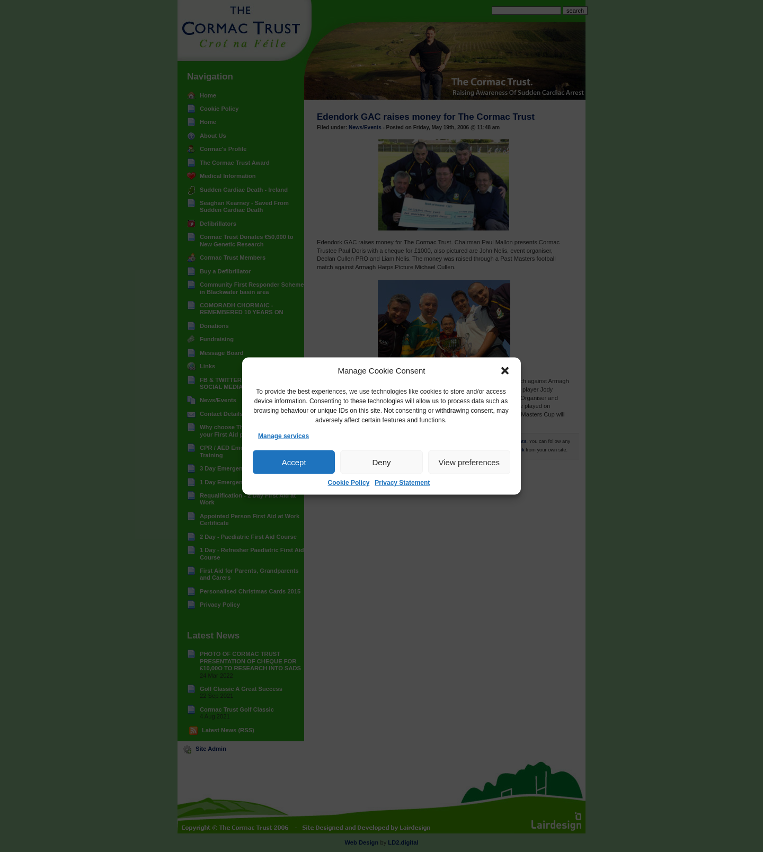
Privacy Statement (402, 482)
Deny (381, 462)
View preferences (469, 462)
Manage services (283, 436)
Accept (294, 462)
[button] (505, 371)
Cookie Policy (349, 482)
